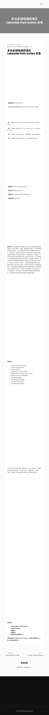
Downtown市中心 (13, 46)
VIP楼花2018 (20, 46)
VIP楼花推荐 (26, 46)
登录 (30, 667)
